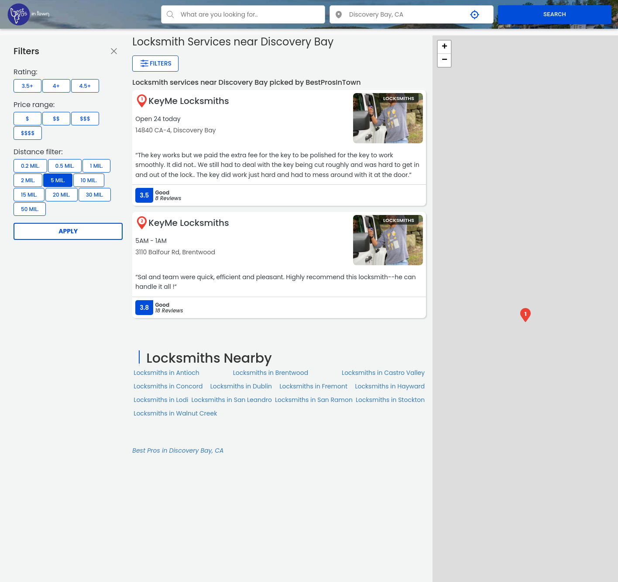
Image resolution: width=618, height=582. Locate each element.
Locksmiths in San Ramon (314, 399)
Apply (68, 231)
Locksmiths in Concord (168, 386)
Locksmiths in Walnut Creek (175, 413)
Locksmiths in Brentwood (271, 372)
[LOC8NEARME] (28, 14)
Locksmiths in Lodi (161, 399)
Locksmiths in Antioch (166, 372)
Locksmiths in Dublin (241, 386)
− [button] (444, 60)
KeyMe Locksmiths (188, 101)
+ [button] (444, 47)
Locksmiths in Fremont (313, 386)
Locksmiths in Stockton (390, 399)
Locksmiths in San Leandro (232, 399)
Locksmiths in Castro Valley (383, 372)
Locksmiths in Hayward (390, 386)
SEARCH (554, 14)
